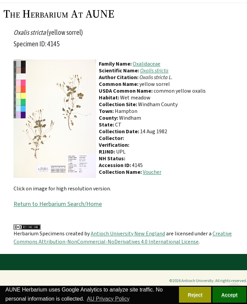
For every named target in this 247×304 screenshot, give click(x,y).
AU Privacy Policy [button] (108, 299)
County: (109, 118)
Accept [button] (229, 295)
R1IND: (107, 152)
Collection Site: (118, 104)
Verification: (114, 145)
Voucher (152, 172)
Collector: (111, 138)
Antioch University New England (128, 233)
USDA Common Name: (126, 91)
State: (107, 124)
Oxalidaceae (146, 64)
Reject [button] (195, 295)
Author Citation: (119, 77)
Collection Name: (121, 172)
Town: (107, 111)
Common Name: (119, 84)
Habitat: (109, 97)
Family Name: (116, 64)
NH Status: (112, 158)
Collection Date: (119, 131)
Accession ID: (115, 165)
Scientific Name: (119, 70)
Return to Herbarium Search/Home (58, 204)
